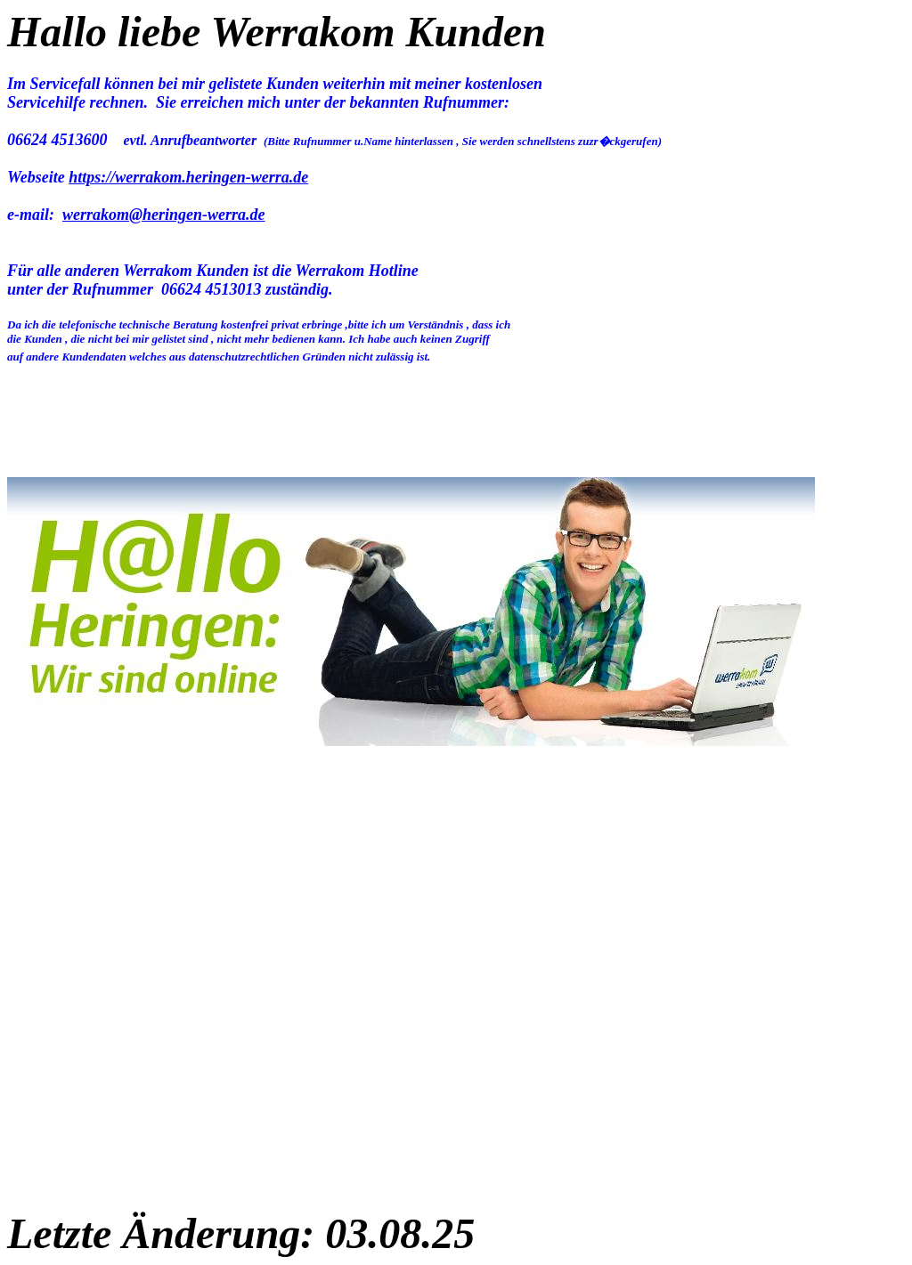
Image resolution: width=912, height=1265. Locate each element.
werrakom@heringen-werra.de (163, 214)
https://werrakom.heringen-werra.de (188, 177)
